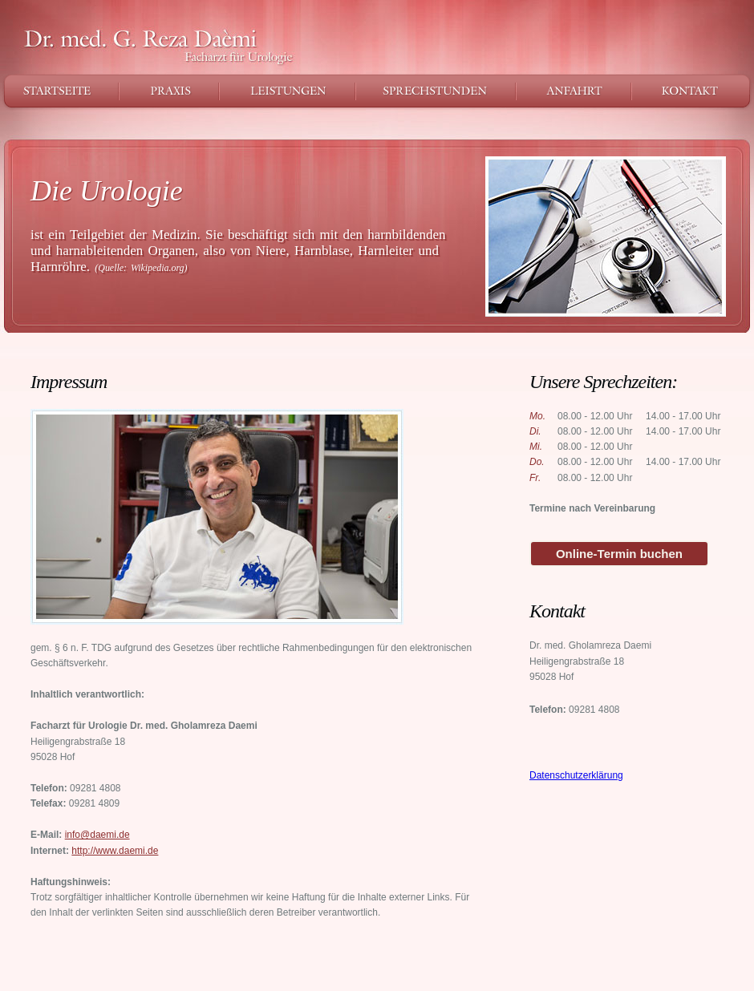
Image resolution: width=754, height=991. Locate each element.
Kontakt (692, 91)
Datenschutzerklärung (576, 775)
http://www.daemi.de (114, 850)
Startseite (59, 91)
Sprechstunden (435, 91)
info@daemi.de (97, 834)
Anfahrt (573, 91)
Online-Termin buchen (619, 553)
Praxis (169, 91)
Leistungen (287, 91)
